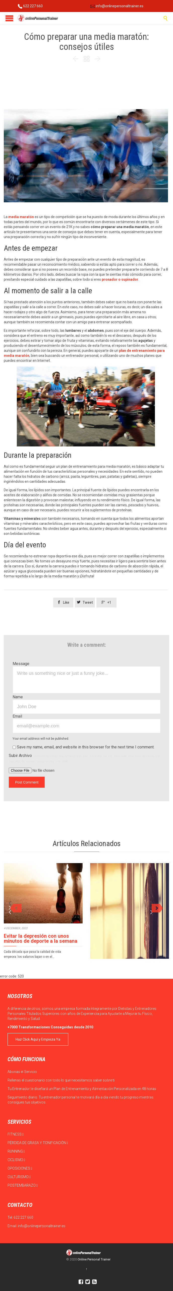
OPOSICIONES (20, 1168)
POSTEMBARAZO (23, 1185)
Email (17, 716)
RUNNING (16, 1151)
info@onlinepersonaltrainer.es (116, 6)
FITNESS (16, 1134)
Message (21, 663)
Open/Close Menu (9, 18)
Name (18, 697)
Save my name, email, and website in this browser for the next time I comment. (83, 747)
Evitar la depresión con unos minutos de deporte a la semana (40, 938)
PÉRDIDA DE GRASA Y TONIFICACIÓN (38, 1143)
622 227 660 (30, 6)
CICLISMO (16, 1160)
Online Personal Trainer (94, 1259)
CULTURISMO (19, 1177)
